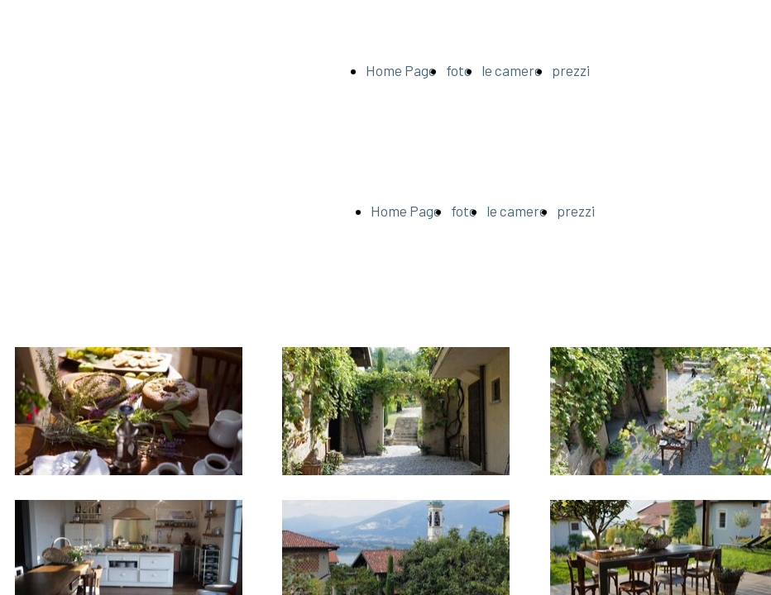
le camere (511, 70)
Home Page (401, 70)
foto (459, 70)
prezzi (571, 70)
